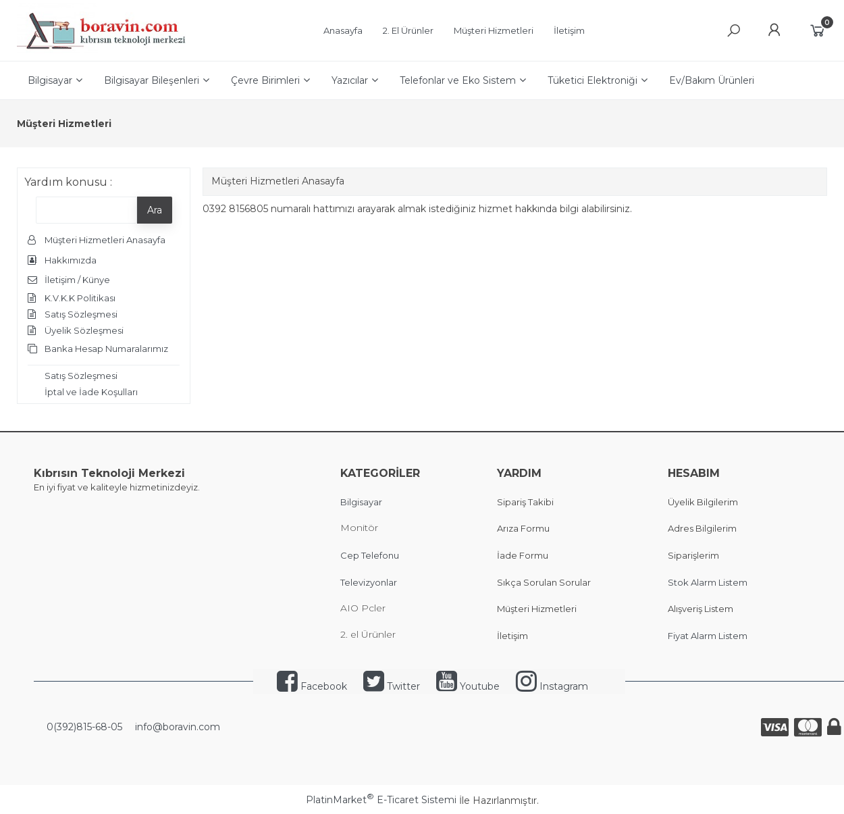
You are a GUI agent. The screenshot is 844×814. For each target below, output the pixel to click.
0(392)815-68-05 (83, 727)
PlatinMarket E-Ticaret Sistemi (381, 800)
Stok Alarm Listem (707, 582)
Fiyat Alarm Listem (707, 635)
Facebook (312, 686)
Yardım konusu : (68, 182)
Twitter (391, 686)
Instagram (552, 686)
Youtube (468, 686)
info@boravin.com (176, 727)
